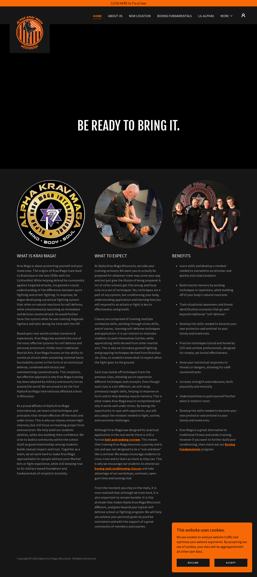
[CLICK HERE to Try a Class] (128, 3)
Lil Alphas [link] (206, 16)
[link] (30, 14)
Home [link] (97, 16)
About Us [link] (115, 16)
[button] (226, 15)
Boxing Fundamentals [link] (174, 16)
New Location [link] (140, 16)
